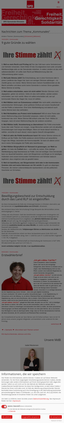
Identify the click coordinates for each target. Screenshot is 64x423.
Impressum (16, 401)
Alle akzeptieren (55, 417)
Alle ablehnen (7, 417)
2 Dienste (11, 411)
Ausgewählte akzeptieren (31, 417)
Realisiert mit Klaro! (56, 420)
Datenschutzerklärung (41, 399)
